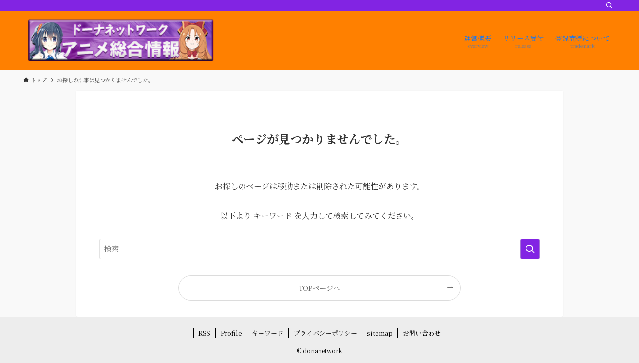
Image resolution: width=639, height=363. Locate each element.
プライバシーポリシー (325, 333)
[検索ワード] (319, 249)
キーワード (267, 333)
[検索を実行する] (530, 249)
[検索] (609, 5)
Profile (231, 333)
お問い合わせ (422, 333)
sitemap (380, 333)
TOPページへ (319, 288)
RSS (204, 333)
